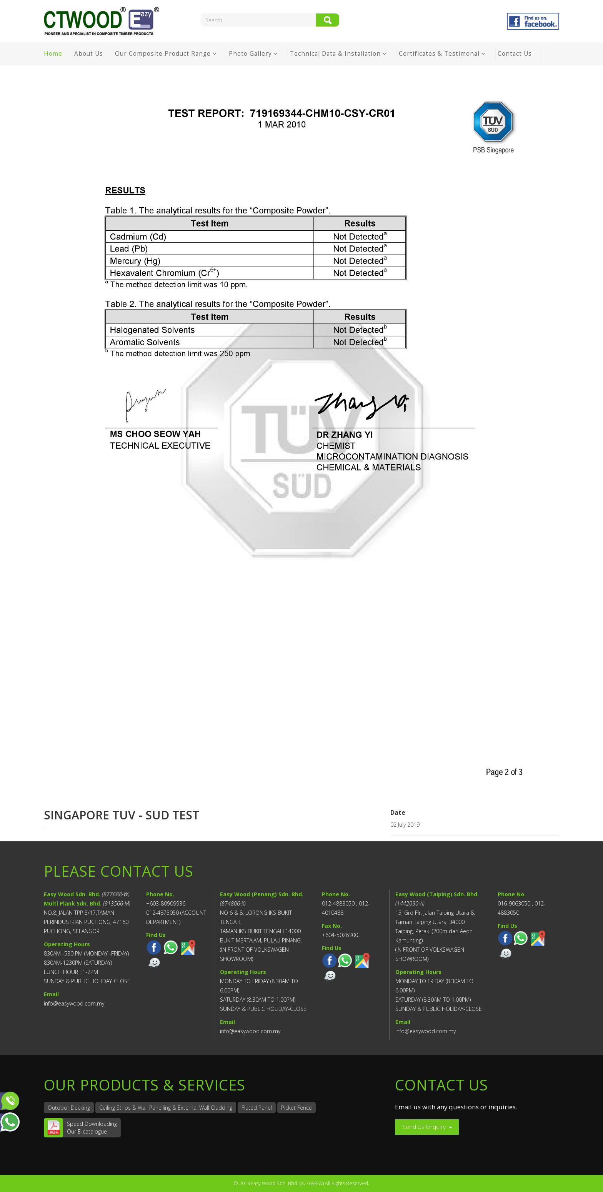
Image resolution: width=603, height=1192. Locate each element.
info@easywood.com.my (74, 1003)
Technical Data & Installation (336, 54)
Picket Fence (296, 1107)
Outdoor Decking (69, 1107)
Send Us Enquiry (424, 1127)
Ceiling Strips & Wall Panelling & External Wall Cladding (165, 1107)
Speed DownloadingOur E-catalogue (92, 1127)
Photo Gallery (250, 54)
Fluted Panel (257, 1107)
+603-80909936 (165, 903)
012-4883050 (338, 903)
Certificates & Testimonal (439, 54)
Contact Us (515, 54)
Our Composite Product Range (163, 54)
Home (53, 54)
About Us (88, 54)
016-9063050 (514, 903)
